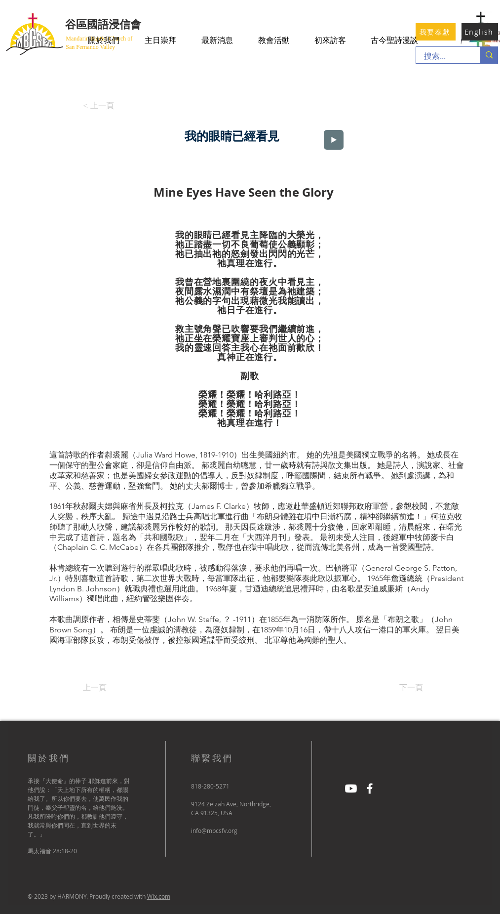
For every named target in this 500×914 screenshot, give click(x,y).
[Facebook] (370, 788)
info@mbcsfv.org (214, 830)
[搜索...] (442, 56)
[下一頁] (398, 688)
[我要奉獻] (436, 32)
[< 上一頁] (101, 106)
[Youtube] (351, 788)
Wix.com (158, 896)
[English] (480, 32)
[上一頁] (115, 688)
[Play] (334, 140)
